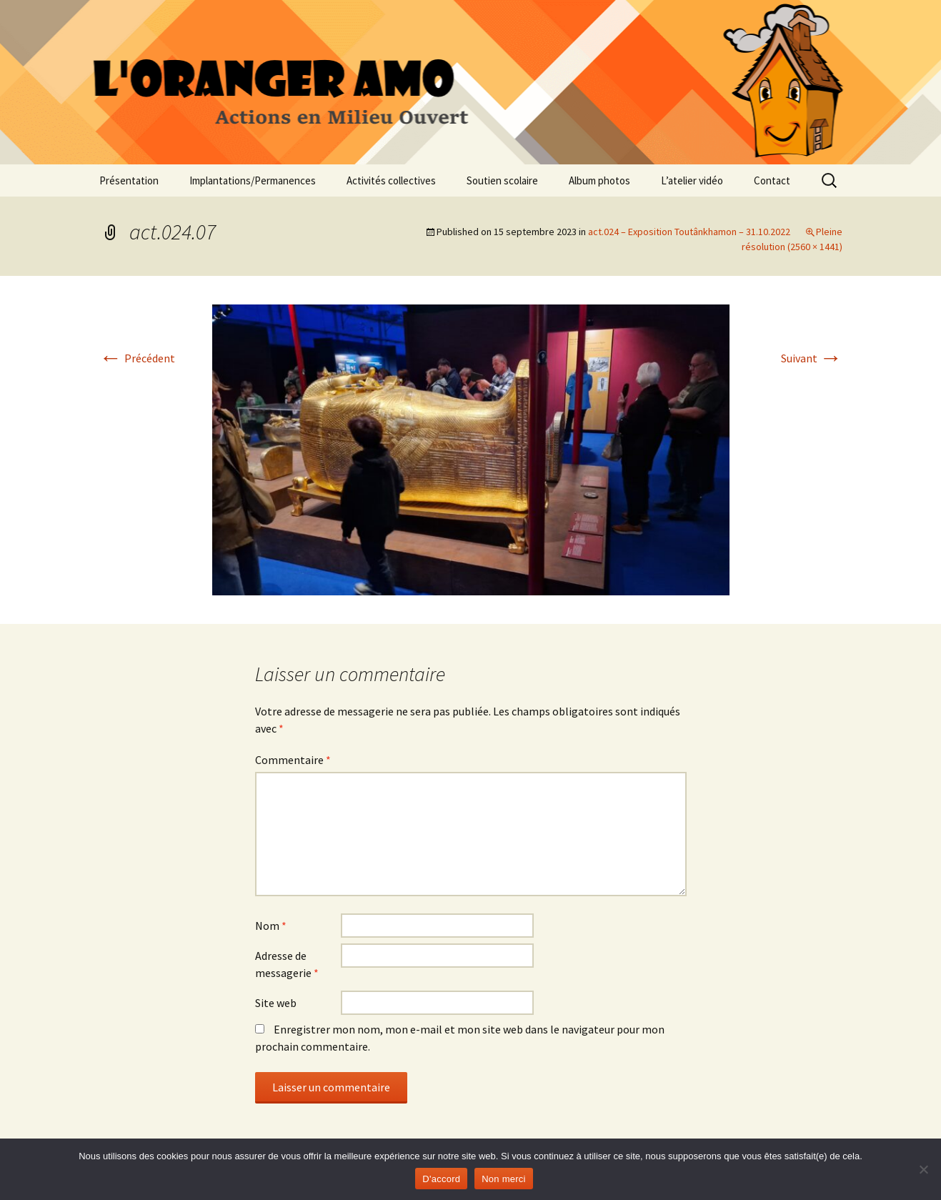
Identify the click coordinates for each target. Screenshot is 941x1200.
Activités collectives (391, 180)
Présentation (129, 180)
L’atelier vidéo (692, 180)
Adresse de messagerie (287, 964)
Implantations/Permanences (252, 180)
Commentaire (293, 760)
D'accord (441, 1179)
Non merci (504, 1179)
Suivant (811, 358)
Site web (276, 1003)
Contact (772, 180)
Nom (271, 925)
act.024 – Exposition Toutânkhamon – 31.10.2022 (689, 231)
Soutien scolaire (502, 180)
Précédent (137, 358)
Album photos (599, 180)
